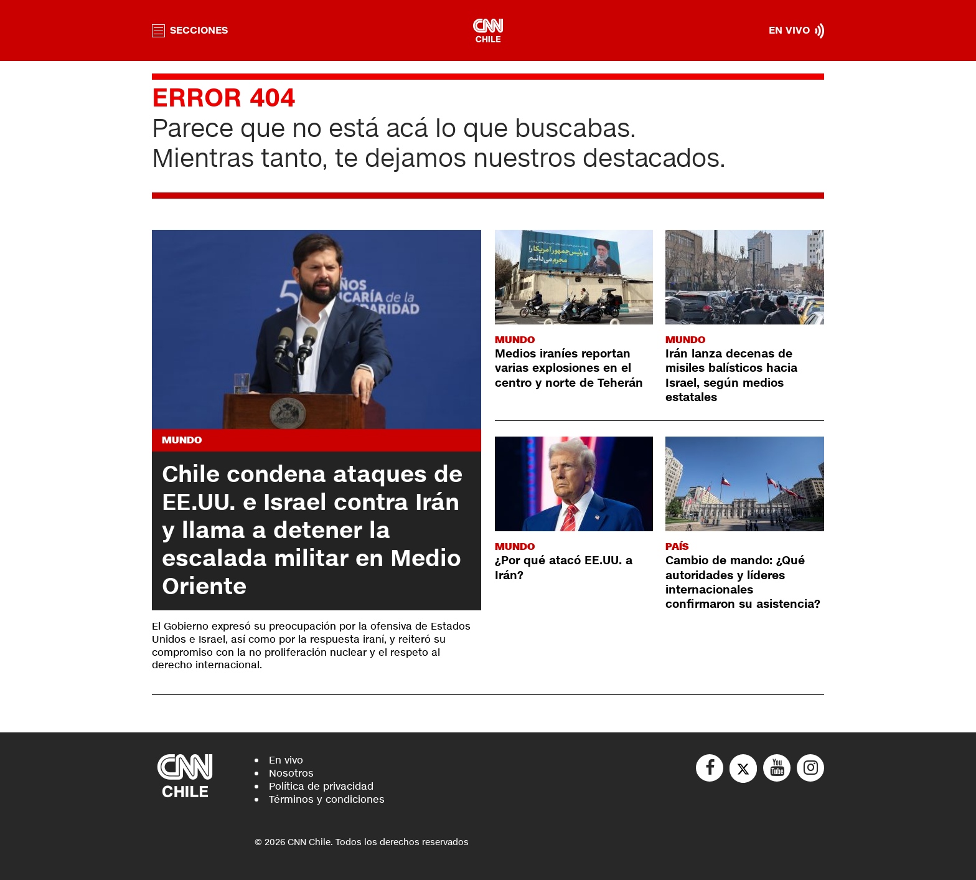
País (676, 546)
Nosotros (291, 773)
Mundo (182, 440)
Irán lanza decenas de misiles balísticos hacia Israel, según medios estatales (731, 375)
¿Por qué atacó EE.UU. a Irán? (563, 567)
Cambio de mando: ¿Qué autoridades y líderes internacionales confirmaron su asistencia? (742, 582)
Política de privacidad (321, 786)
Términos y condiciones (327, 799)
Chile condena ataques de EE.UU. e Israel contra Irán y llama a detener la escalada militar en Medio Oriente (312, 530)
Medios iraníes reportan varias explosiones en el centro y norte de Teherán (569, 368)
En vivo (286, 760)
